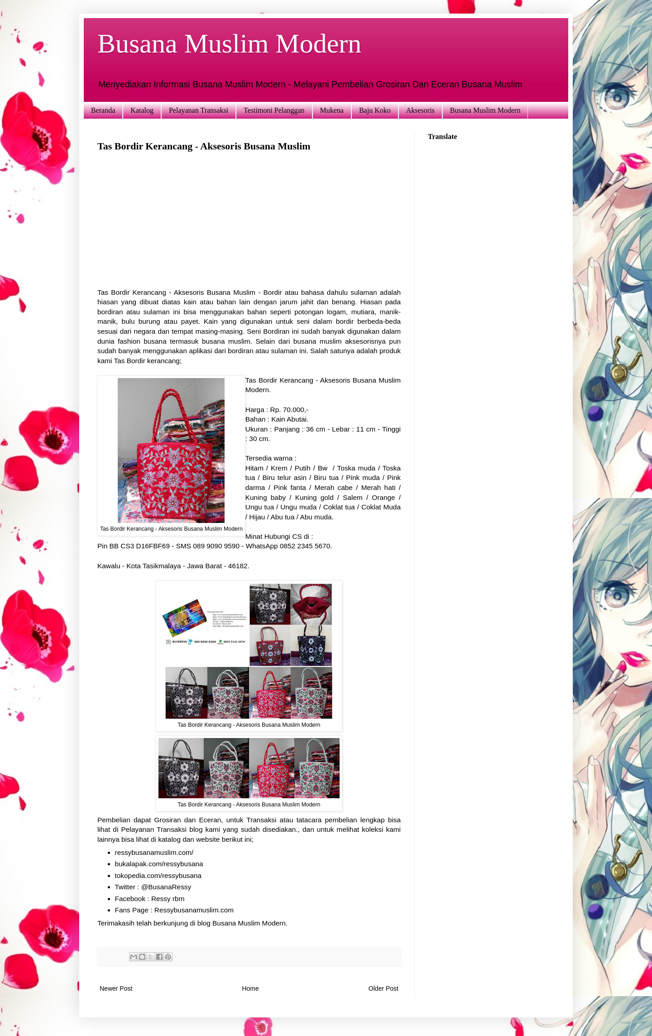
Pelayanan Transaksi (198, 110)
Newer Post (116, 988)
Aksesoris (420, 110)
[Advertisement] (249, 224)
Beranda (103, 110)
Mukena (332, 110)
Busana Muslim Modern (229, 43)
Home (250, 988)
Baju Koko (375, 110)
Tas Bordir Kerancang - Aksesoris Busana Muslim (176, 292)
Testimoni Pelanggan (274, 110)
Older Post (383, 988)
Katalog (141, 110)
